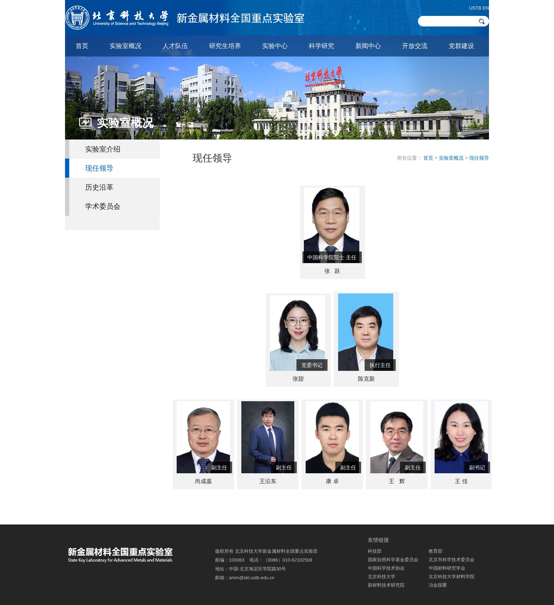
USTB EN (479, 8)
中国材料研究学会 (447, 568)
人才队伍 (175, 45)
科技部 (375, 551)
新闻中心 (368, 45)
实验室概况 (125, 45)
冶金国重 (438, 585)
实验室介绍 (102, 149)
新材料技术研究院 (386, 585)
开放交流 (415, 45)
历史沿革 (99, 187)
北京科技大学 (381, 576)
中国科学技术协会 (386, 568)
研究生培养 (225, 45)
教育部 (435, 551)
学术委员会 (102, 206)
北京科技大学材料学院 (452, 576)
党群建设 (461, 45)
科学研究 (321, 45)
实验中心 (275, 45)
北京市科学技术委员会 (452, 559)
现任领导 (99, 168)
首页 (82, 45)
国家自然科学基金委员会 (393, 559)
